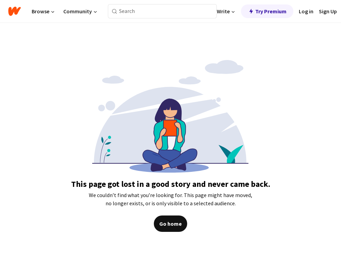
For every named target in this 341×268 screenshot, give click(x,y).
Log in (306, 11)
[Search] (114, 11)
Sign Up (328, 11)
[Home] (14, 11)
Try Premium (267, 11)
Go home (170, 223)
